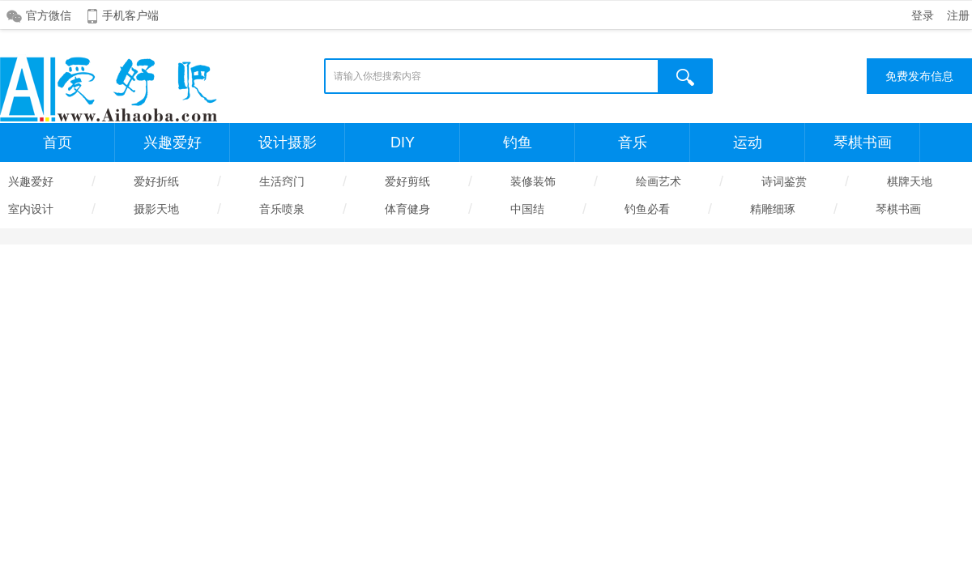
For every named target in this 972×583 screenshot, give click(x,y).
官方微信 (48, 15)
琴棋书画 (862, 142)
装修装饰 (533, 181)
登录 (922, 15)
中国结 (527, 208)
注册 (958, 15)
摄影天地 (156, 208)
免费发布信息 (919, 76)
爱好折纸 (156, 181)
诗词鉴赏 (784, 181)
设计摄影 (287, 142)
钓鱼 (517, 142)
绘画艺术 (658, 181)
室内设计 (30, 208)
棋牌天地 (909, 181)
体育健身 (407, 208)
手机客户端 (130, 15)
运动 (747, 142)
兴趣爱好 (172, 142)
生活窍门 (282, 181)
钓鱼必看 (647, 208)
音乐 (632, 142)
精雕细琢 (772, 208)
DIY (402, 142)
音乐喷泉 (282, 208)
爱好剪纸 (407, 181)
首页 (57, 142)
